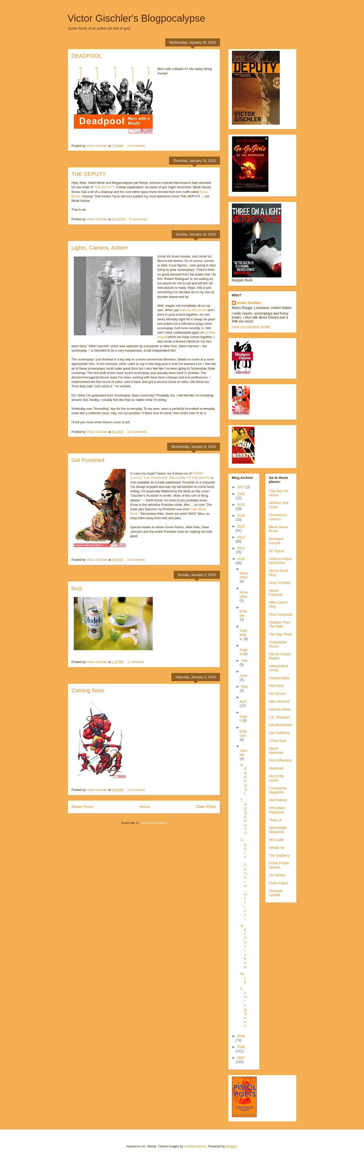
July (244, 661)
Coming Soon (88, 690)
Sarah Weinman (276, 751)
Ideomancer (278, 800)
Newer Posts (82, 807)
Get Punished (88, 460)
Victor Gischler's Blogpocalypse (136, 18)
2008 (241, 1047)
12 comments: (137, 432)
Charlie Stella (279, 678)
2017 (241, 487)
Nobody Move (279, 709)
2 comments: (137, 146)
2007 (241, 1058)
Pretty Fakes (278, 883)
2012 (241, 537)
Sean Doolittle (279, 583)
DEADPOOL (87, 56)
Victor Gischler (249, 303)
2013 (241, 526)
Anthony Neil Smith (193, 310)
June (243, 676)
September (243, 635)
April (243, 701)
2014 (241, 515)
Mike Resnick (279, 701)
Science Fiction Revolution (280, 561)
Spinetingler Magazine (278, 830)
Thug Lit (275, 820)
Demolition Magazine (277, 810)
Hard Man (276, 686)
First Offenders (280, 760)
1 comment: (136, 662)
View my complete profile (251, 327)
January (243, 752)
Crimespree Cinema (278, 517)
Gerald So (277, 848)
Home (144, 807)
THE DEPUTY (89, 174)
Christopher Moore (278, 644)
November (244, 594)
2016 (241, 494)
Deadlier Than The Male (280, 624)
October (243, 613)
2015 (241, 505)
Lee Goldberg (279, 733)
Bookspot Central (276, 541)
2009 (241, 1036)
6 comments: (139, 219)
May (244, 686)
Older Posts (206, 807)
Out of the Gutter (276, 778)
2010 (241, 559)
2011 (241, 548)
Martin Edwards (275, 593)
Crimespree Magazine (278, 790)
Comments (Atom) (154, 823)
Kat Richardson (281, 725)
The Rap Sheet (280, 634)
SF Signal (276, 551)
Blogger (231, 1146)
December (244, 575)
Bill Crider (276, 840)
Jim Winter (277, 875)
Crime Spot (277, 741)
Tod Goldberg (279, 855)
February (243, 734)
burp (77, 588)
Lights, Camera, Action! (100, 248)
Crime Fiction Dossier (279, 865)
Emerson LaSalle (276, 893)
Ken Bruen (277, 694)
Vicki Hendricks (280, 614)
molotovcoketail (195, 1146)
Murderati (276, 768)
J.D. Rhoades (279, 717)
